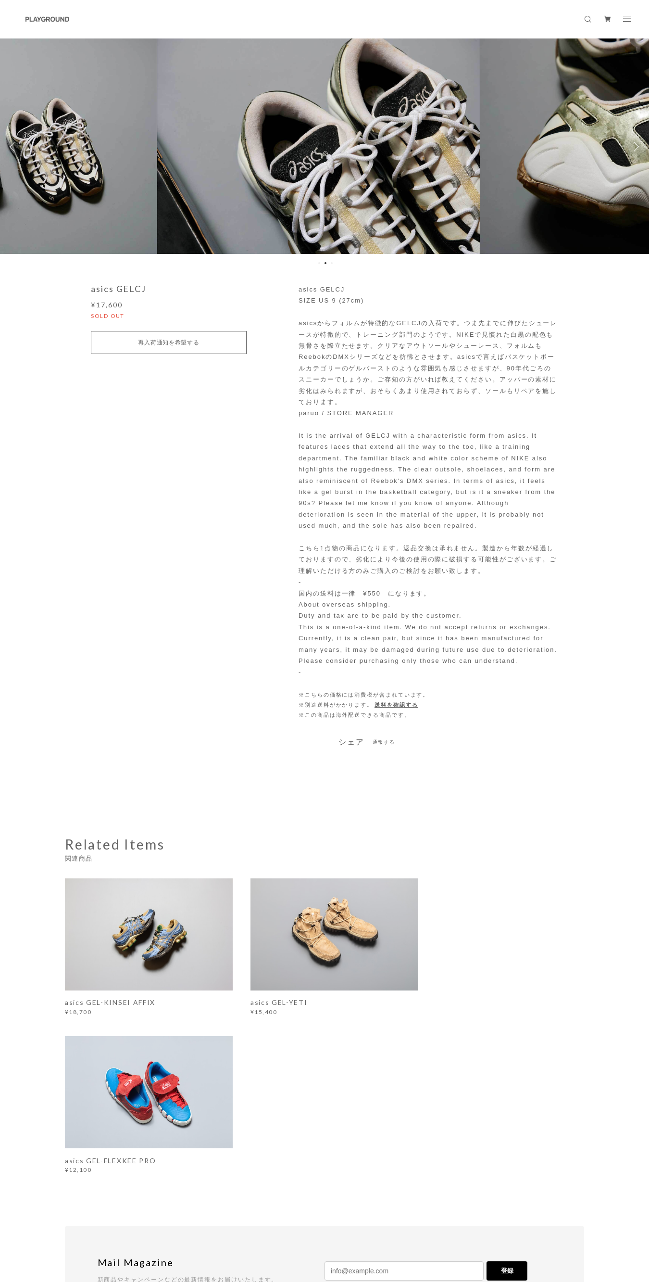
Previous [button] (14, 147)
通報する (384, 742)
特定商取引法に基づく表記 (222, 1228)
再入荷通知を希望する (168, 342)
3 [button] (332, 263)
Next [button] (634, 147)
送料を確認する (396, 705)
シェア (351, 742)
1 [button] (319, 263)
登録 (507, 1107)
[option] (324, 146)
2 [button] (325, 263)
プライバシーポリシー (149, 1228)
